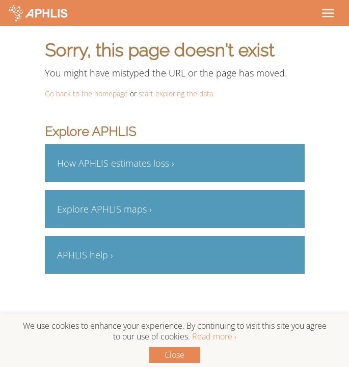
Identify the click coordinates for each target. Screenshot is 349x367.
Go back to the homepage (86, 93)
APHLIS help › (85, 255)
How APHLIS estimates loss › (115, 163)
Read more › (214, 336)
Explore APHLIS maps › (104, 209)
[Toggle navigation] (327, 13)
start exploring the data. (176, 93)
